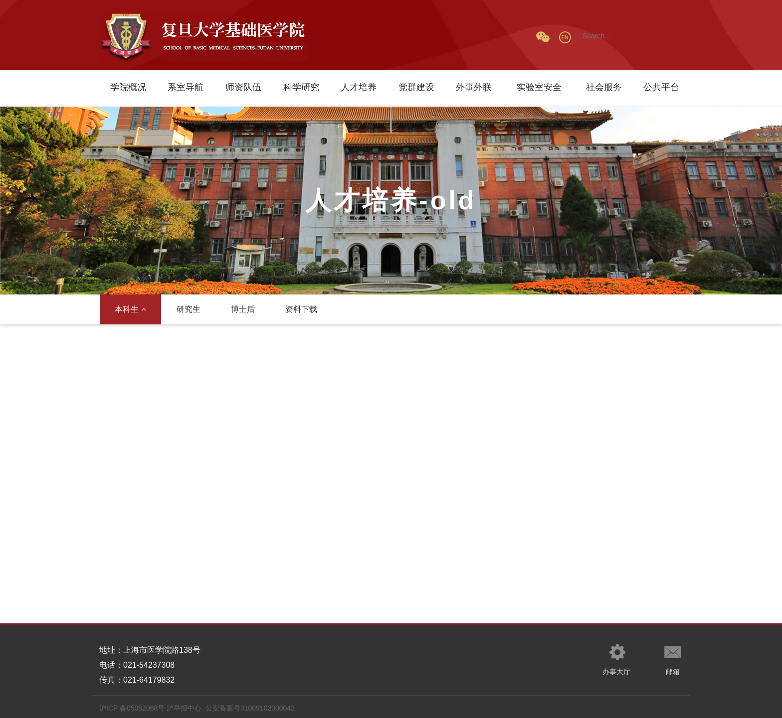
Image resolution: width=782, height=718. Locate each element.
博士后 (243, 309)
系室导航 (185, 87)
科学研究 (301, 87)
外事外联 (474, 87)
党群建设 (416, 87)
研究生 (188, 309)
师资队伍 (243, 87)
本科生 (130, 309)
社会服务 (604, 87)
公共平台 (661, 87)
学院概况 (128, 87)
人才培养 (359, 87)
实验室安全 (539, 87)
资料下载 (301, 309)
